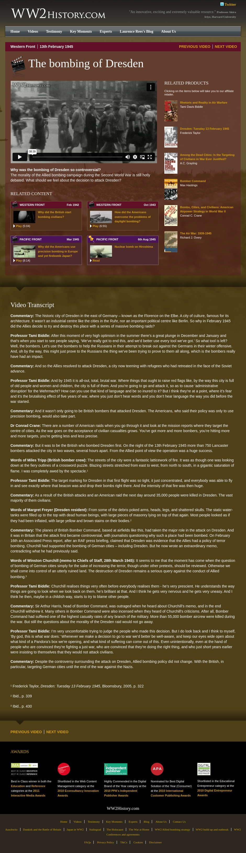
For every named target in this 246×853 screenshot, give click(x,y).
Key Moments (81, 31)
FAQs (87, 842)
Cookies (138, 842)
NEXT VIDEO (226, 46)
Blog (146, 821)
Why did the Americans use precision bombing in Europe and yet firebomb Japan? (58, 251)
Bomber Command (193, 181)
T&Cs (123, 842)
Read (96, 260)
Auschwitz (11, 829)
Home (15, 31)
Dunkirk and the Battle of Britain (42, 829)
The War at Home (139, 829)
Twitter (228, 4)
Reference (38, 786)
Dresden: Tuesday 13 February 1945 (204, 128)
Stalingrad (95, 829)
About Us (168, 31)
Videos (33, 31)
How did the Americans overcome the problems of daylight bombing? (133, 217)
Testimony (54, 31)
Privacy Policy (105, 842)
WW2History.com (58, 14)
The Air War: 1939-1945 (195, 233)
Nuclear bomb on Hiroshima (134, 246)
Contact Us (179, 821)
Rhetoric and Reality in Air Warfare (203, 102)
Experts (106, 31)
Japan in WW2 (75, 829)
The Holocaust (115, 829)
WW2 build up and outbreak (212, 829)
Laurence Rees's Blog (136, 31)
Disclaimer (155, 842)
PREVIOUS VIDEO (194, 46)
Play (23, 226)
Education (18, 786)
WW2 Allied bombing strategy (172, 829)
